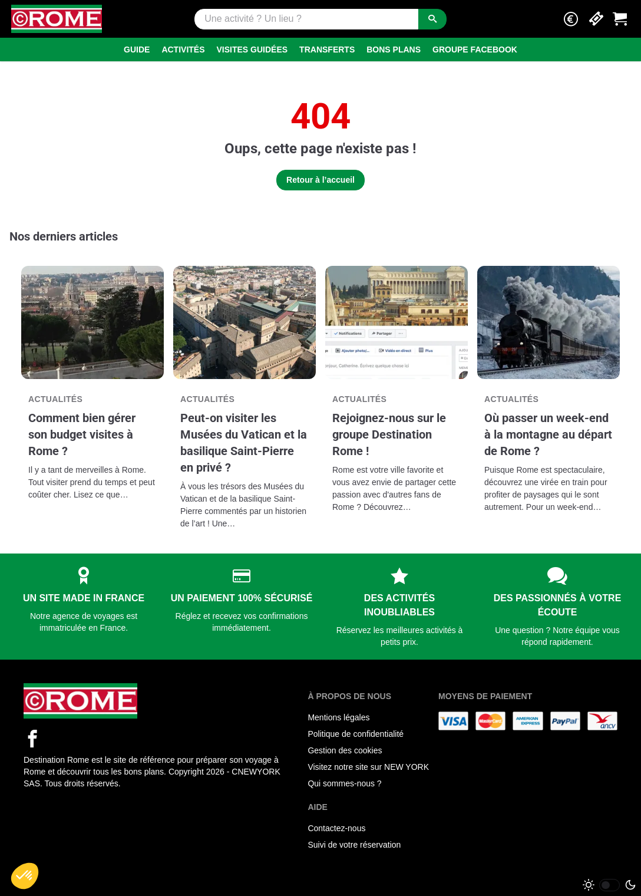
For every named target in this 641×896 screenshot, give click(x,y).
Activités (182, 49)
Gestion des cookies (345, 750)
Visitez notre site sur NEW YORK (368, 767)
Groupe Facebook (474, 49)
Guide (137, 49)
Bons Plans (393, 49)
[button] (570, 19)
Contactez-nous (336, 828)
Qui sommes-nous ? (344, 783)
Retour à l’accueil (320, 180)
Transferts (327, 49)
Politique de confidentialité (356, 734)
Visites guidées (252, 49)
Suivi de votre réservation (354, 844)
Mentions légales (338, 717)
